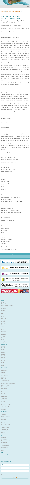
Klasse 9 (3, 359)
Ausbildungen (4, 439)
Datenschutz (26, 295)
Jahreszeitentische (5, 427)
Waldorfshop (3, 437)
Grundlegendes (4, 413)
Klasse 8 (3, 357)
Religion (3, 321)
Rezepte (3, 432)
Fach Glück (3, 323)
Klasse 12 (3, 363)
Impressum (20, 295)
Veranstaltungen (5, 454)
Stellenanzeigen (5, 455)
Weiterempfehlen (12, 254)
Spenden (16, 295)
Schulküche (3, 409)
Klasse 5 (3, 352)
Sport (2, 326)
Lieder (2, 421)
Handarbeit (3, 331)
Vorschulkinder (4, 426)
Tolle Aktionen (4, 398)
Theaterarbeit (4, 342)
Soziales (3, 399)
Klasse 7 (3, 355)
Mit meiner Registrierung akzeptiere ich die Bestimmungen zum (14, 474)
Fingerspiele (3, 419)
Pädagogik (3, 377)
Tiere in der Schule (5, 406)
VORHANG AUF (4, 429)
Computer (3, 336)
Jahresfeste (3, 414)
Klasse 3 (3, 349)
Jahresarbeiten (4, 390)
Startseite (3, 11)
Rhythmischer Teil (4, 369)
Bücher (3, 452)
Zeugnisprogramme (5, 445)
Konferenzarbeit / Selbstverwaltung (8, 383)
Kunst (2, 329)
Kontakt (12, 295)
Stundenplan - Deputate (6, 404)
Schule (7, 11)
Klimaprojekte (4, 396)
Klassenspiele (4, 388)
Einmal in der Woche (5, 422)
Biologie (3, 310)
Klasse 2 (3, 347)
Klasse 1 (3, 346)
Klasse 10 (3, 360)
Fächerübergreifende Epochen (7, 373)
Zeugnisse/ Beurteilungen (6, 386)
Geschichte (3, 318)
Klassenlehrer (4, 370)
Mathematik (3, 303)
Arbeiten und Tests (5, 385)
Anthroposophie (4, 375)
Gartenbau (3, 334)
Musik (2, 328)
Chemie (2, 315)
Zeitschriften (3, 448)
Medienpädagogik (4, 337)
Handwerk (3, 332)
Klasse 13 (3, 365)
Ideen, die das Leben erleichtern (7, 407)
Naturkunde (3, 308)
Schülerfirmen (4, 394)
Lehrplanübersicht (5, 378)
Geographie (3, 311)
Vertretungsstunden (5, 380)
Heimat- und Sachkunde (6, 307)
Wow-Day (3, 401)
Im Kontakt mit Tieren (5, 424)
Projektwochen (18, 11)
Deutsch (3, 302)
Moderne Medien (4, 403)
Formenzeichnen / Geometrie (7, 305)
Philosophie (3, 341)
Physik (2, 316)
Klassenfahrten (4, 442)
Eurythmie (3, 324)
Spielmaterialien (4, 417)
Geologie (3, 313)
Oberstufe (3, 372)
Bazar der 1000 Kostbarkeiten (7, 440)
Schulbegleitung (4, 447)
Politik (2, 339)
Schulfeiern (3, 382)
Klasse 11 (3, 362)
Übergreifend (11, 11)
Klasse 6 (3, 354)
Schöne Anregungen (5, 416)
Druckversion (18, 254)
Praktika (3, 393)
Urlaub (2, 450)
